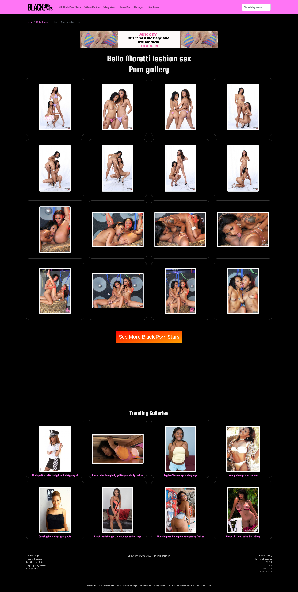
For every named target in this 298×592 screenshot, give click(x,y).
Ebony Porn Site (161, 585)
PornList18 (109, 585)
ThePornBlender (126, 585)
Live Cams (153, 7)
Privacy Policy (265, 555)
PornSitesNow (94, 585)
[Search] (256, 7)
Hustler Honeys (34, 559)
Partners (267, 568)
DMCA (268, 562)
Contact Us (266, 571)
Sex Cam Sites (203, 585)
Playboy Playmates (36, 565)
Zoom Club (125, 7)
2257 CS (268, 565)
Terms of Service (263, 559)
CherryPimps (33, 555)
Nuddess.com (143, 585)
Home (29, 22)
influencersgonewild (183, 585)
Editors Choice (92, 7)
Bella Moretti (43, 22)
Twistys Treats (33, 568)
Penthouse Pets (34, 562)
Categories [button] (109, 7)
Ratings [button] (138, 7)
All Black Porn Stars (70, 7)
